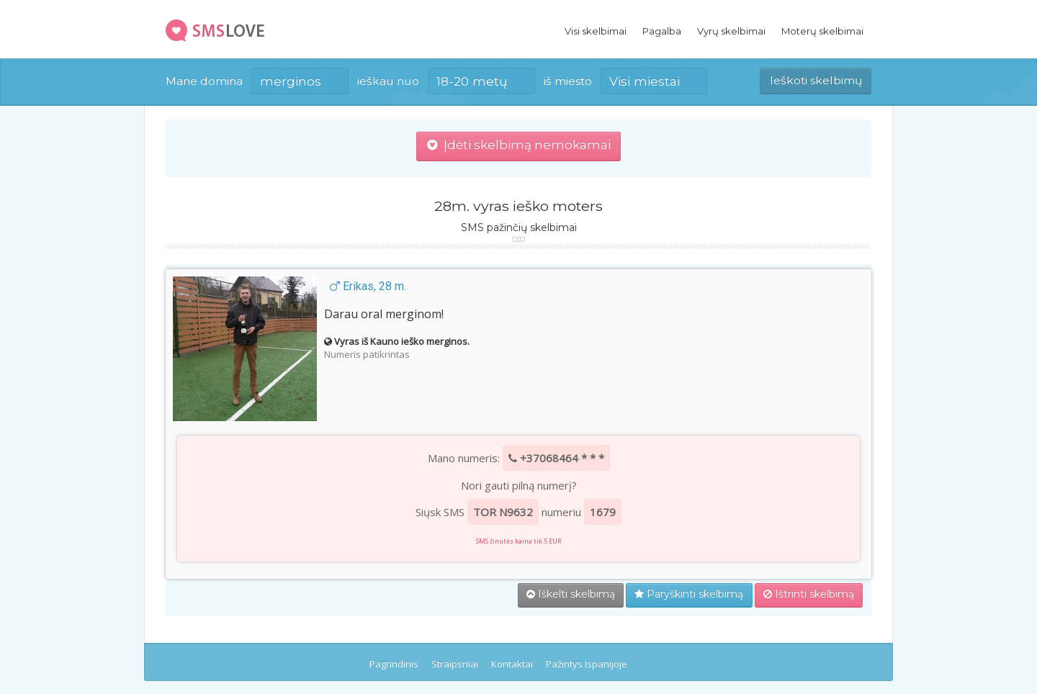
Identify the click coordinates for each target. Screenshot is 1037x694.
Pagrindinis (393, 663)
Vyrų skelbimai (731, 31)
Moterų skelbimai (822, 31)
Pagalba (661, 31)
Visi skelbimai (596, 31)
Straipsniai (454, 663)
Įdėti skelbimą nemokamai (519, 145)
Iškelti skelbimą (570, 593)
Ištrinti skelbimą (808, 593)
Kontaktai (512, 663)
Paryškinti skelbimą (688, 593)
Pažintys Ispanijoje (586, 663)
